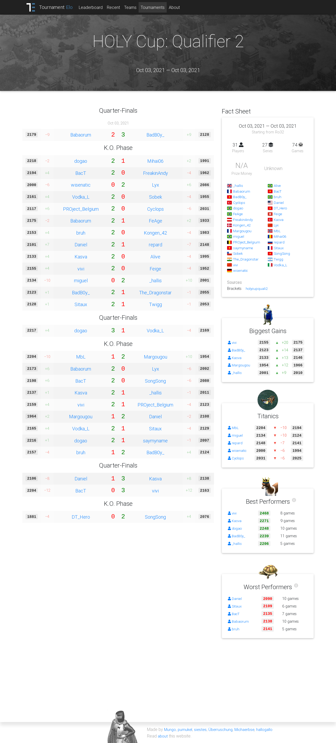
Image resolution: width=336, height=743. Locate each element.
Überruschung (223, 729)
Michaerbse (248, 729)
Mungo (170, 729)
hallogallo (270, 729)
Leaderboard (95, 7)
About (178, 7)
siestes (202, 729)
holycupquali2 (257, 288)
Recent (117, 7)
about (163, 735)
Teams (135, 7)
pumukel (186, 729)
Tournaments (157, 7)
